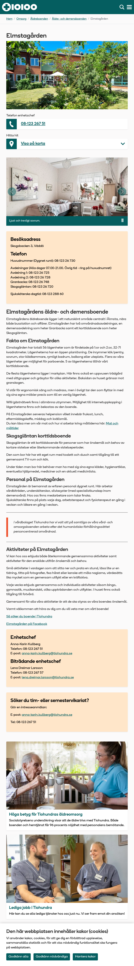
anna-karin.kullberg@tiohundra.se (47, 653)
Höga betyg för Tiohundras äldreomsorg (46, 815)
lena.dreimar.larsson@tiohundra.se (48, 677)
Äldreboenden (39, 19)
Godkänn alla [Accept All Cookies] (18, 956)
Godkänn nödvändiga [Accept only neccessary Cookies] (52, 956)
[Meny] (129, 7)
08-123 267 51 (33, 124)
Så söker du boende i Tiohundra (29, 616)
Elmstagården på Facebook (26, 624)
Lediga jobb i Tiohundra (30, 908)
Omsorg (21, 19)
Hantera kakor (85, 956)
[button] (67, 144)
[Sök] (122, 7)
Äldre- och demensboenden (69, 19)
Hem (9, 19)
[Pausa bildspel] (122, 220)
